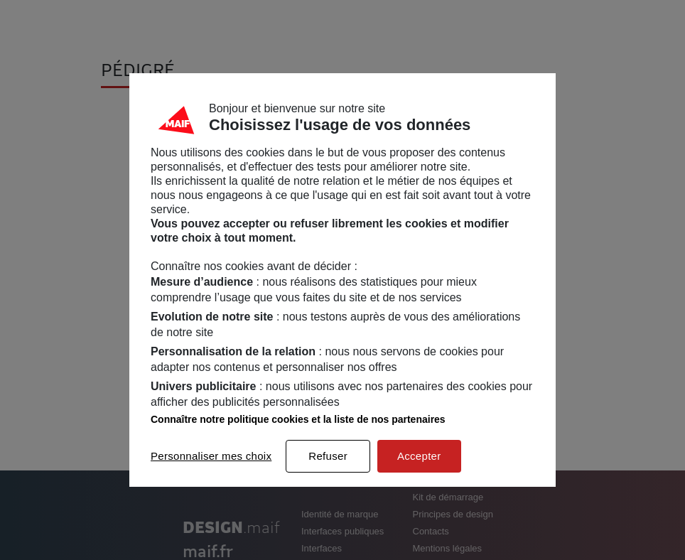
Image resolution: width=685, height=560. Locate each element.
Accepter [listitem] (419, 456)
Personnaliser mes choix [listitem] (211, 456)
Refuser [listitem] (327, 456)
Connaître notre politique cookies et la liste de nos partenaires (298, 419)
